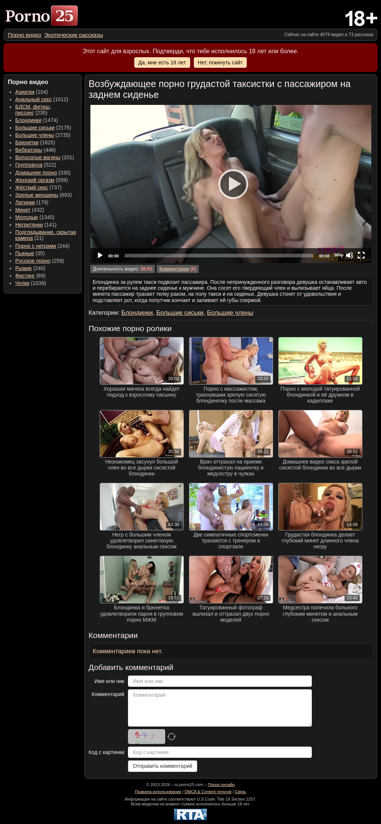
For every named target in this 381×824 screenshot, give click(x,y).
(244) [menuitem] (42, 246)
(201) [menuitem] (44, 157)
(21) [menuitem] (45, 235)
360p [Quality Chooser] (338, 255)
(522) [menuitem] (35, 165)
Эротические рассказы (73, 35)
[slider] (219, 255)
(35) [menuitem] (30, 253)
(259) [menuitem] (39, 261)
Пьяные (24, 253)
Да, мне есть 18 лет (162, 62)
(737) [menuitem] (38, 187)
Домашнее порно (36, 173)
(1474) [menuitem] (36, 120)
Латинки (25, 202)
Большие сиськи (35, 128)
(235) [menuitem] (33, 110)
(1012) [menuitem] (41, 99)
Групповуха (28, 165)
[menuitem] (24, 35)
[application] (230, 184)
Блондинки (28, 120)
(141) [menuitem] (36, 225)
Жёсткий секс (31, 187)
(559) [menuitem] (41, 180)
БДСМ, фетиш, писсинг (33, 110)
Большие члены (34, 135)
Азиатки (24, 92)
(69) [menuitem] (30, 276)
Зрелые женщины (36, 195)
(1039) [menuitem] (30, 283)
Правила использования (158, 791)
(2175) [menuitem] (43, 128)
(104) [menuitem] (31, 92)
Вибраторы (28, 150)
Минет (23, 210)
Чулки (22, 283)
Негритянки (29, 225)
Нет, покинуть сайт (220, 62)
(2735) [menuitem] (42, 135)
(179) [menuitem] (31, 202)
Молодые (26, 217)
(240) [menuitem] (30, 268)
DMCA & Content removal (208, 791)
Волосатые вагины (37, 157)
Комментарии (174, 269)
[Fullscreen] (361, 255)
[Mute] (349, 255)
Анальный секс (33, 99)
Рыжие (23, 268)
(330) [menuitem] (43, 173)
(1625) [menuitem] (35, 142)
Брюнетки (27, 142)
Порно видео (24, 35)
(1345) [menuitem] (34, 217)
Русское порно (33, 261)
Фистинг (25, 276)
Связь (240, 791)
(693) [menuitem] (43, 195)
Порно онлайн (221, 784)
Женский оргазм (34, 180)
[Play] (231, 184)
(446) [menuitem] (35, 150)
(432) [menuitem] (29, 210)
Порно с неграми (35, 246)
